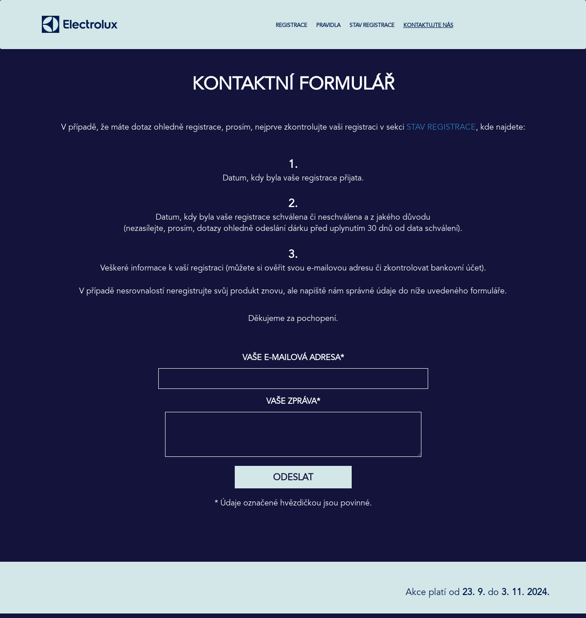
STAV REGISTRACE (371, 25)
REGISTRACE (291, 25)
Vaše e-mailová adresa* (293, 357)
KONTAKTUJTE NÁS (428, 25)
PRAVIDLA (328, 25)
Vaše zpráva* (293, 401)
